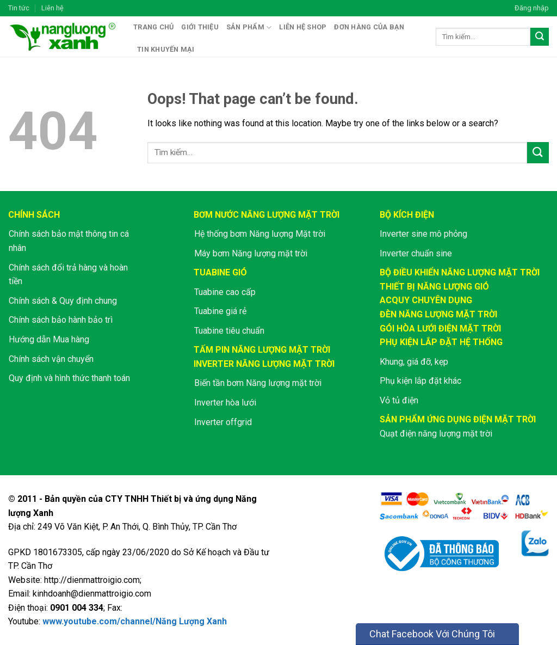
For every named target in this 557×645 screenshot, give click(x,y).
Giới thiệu (200, 27)
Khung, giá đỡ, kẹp (414, 362)
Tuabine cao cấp (225, 292)
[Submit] (539, 37)
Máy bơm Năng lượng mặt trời (250, 253)
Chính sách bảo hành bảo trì (61, 320)
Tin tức (18, 8)
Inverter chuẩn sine (416, 253)
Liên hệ (52, 8)
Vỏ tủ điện (399, 400)
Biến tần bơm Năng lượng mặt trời (257, 383)
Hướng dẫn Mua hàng (49, 339)
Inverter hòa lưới (225, 402)
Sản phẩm (249, 27)
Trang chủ (153, 27)
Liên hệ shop (302, 27)
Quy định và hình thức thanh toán (69, 378)
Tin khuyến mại (166, 49)
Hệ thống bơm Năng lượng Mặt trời (259, 234)
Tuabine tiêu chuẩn (229, 330)
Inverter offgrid (223, 422)
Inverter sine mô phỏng (423, 234)
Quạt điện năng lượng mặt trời (436, 433)
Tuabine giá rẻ (220, 311)
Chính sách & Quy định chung (63, 301)
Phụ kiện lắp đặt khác (420, 381)
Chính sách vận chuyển (51, 359)
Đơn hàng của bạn (369, 27)
